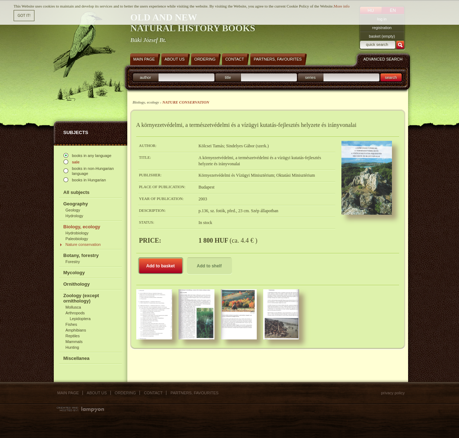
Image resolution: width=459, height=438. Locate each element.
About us (97, 393)
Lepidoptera (80, 318)
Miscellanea (76, 358)
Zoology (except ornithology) (81, 298)
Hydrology (75, 216)
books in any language (92, 155)
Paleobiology (77, 239)
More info (341, 6)
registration (382, 27)
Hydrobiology (77, 233)
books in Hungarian (89, 180)
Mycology (74, 272)
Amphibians (76, 330)
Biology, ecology (81, 226)
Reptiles (73, 336)
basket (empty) (382, 36)
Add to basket (160, 265)
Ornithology (76, 284)
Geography (75, 203)
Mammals (74, 341)
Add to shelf (209, 265)
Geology (73, 210)
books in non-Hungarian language (93, 171)
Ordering (125, 393)
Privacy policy (392, 393)
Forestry (73, 262)
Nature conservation (83, 244)
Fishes (71, 324)
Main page (68, 393)
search (391, 77)
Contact (153, 393)
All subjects (76, 192)
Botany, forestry (81, 255)
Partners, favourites (194, 393)
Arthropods (75, 313)
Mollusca (73, 307)
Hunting (72, 347)
